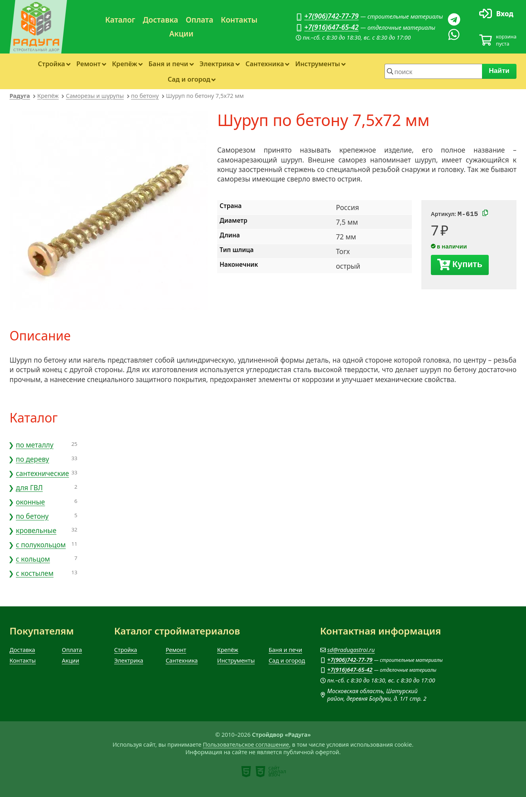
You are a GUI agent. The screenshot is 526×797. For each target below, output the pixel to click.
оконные (30, 501)
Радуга (20, 95)
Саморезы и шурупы (95, 95)
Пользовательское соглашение (246, 744)
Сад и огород (189, 79)
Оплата (199, 20)
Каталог (120, 20)
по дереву (32, 459)
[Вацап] (454, 34)
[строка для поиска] (433, 71)
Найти (499, 70)
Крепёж (124, 63)
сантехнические (42, 473)
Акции (181, 34)
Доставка (160, 20)
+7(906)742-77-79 (331, 16)
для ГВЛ (29, 487)
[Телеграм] (454, 19)
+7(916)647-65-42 (331, 27)
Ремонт (89, 63)
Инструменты (317, 63)
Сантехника (264, 63)
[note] (246, 771)
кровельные (36, 530)
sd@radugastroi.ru (351, 650)
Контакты (239, 20)
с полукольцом (41, 544)
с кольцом (33, 559)
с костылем (35, 573)
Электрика (216, 63)
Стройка (51, 63)
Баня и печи (168, 63)
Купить (467, 265)
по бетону (145, 95)
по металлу (35, 444)
